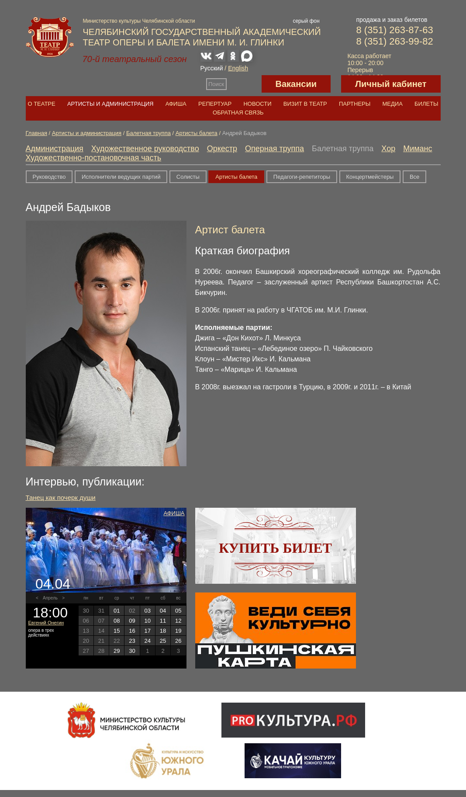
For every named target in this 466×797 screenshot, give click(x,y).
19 (178, 630)
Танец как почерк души (61, 497)
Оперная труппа (274, 148)
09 (132, 620)
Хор (388, 148)
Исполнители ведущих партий (121, 176)
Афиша (176, 103)
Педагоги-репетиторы (301, 176)
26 (178, 641)
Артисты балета (196, 133)
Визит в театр (305, 103)
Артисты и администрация (110, 103)
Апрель (50, 598)
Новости (257, 103)
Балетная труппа (148, 133)
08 (117, 620)
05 (178, 610)
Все (414, 176)
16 (132, 630)
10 (148, 620)
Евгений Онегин (46, 622)
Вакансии (296, 84)
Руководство (49, 176)
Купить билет (275, 548)
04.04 (52, 584)
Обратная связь (238, 112)
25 (163, 641)
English (238, 68)
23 (132, 641)
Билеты (426, 103)
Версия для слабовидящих (244, 84)
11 (163, 620)
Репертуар (214, 103)
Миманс (417, 148)
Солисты (188, 176)
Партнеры (354, 103)
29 (117, 651)
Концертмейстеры (370, 176)
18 (163, 630)
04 (163, 610)
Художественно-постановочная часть (94, 157)
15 (117, 630)
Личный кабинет (390, 84)
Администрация (54, 148)
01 (117, 610)
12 (178, 620)
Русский (211, 68)
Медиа (392, 103)
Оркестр (222, 148)
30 (132, 651)
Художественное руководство (145, 148)
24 (148, 641)
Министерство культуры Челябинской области (139, 21)
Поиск (216, 84)
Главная (36, 133)
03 (148, 610)
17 (148, 630)
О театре (41, 103)
